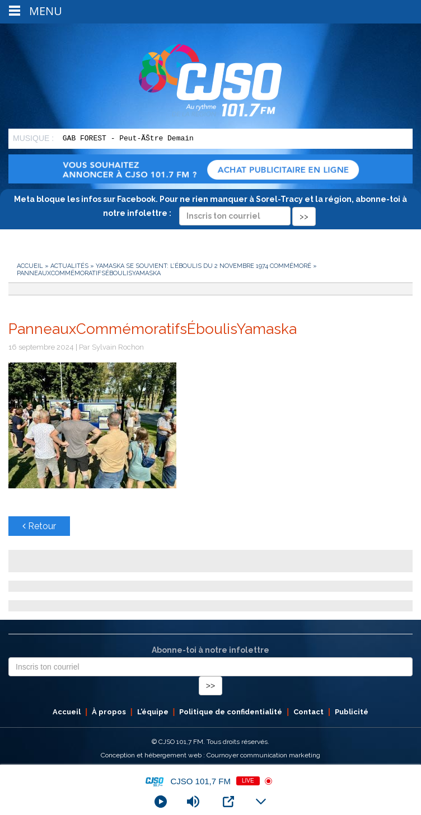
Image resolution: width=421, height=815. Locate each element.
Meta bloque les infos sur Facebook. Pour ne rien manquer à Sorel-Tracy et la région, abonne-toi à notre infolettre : (210, 207)
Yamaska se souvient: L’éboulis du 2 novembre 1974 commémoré (203, 266)
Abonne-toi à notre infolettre (210, 650)
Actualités (69, 266)
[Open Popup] (228, 801)
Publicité (351, 712)
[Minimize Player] (261, 801)
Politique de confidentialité (230, 712)
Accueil (30, 266)
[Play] (161, 801)
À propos (109, 712)
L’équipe (153, 712)
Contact (308, 712)
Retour (39, 526)
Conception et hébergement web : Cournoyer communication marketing (210, 755)
